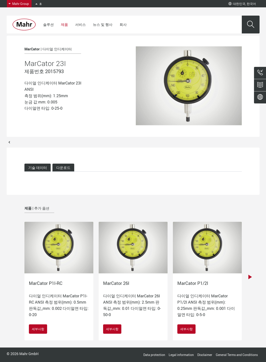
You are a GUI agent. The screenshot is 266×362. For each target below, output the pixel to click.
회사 (123, 24)
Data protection (154, 355)
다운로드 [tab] (63, 167)
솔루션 (48, 24)
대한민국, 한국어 (242, 4)
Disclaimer (204, 355)
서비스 (80, 24)
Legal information (181, 355)
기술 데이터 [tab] (37, 167)
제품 (64, 24)
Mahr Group (20, 4)
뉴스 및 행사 (102, 24)
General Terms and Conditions (237, 355)
